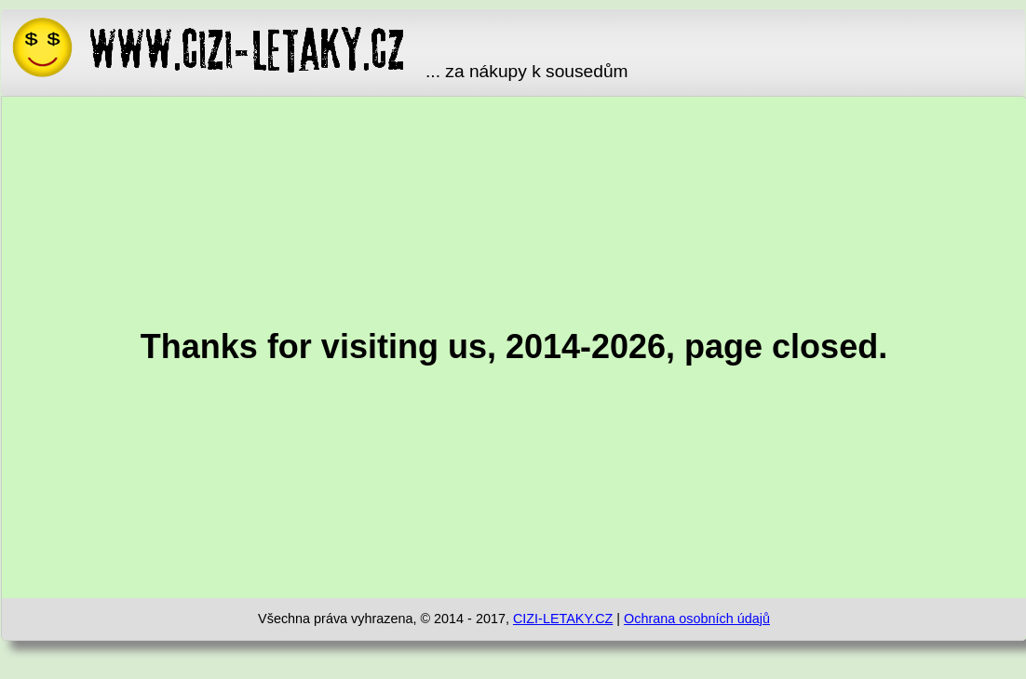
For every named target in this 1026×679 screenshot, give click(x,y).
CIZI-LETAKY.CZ (563, 618)
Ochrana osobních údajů (697, 618)
